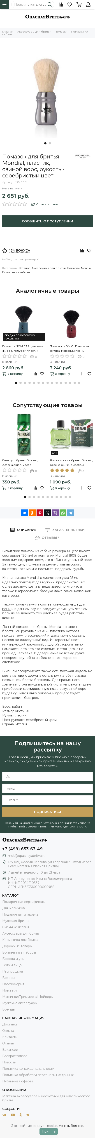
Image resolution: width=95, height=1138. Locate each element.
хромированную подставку (45, 689)
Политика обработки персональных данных (38, 1075)
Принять (49, 1131)
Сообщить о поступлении (47, 221)
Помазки (73, 268)
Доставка (10, 1024)
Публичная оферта (17, 1081)
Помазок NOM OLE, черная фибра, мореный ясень (69, 348)
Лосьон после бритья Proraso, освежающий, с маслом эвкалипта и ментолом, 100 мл (71, 463)
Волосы (8, 978)
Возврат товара (15, 1056)
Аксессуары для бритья (49, 268)
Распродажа (12, 971)
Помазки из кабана (16, 272)
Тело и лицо (12, 965)
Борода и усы (13, 959)
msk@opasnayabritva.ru (27, 856)
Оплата (8, 1031)
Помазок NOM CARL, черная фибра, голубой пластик (22, 348)
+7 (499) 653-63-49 (22, 848)
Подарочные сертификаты (24, 902)
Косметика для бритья (20, 940)
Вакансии (10, 1050)
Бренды (8, 1009)
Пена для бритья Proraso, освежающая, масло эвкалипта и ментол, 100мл (21, 463)
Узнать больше (71, 1126)
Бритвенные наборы (19, 952)
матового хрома (25, 676)
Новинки (9, 990)
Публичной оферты (22, 826)
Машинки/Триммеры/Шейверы (27, 997)
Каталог (24, 268)
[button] (45, 143)
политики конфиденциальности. (63, 826)
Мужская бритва (15, 921)
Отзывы (8, 1043)
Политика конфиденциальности (28, 1069)
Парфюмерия (13, 984)
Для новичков (13, 908)
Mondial (86, 268)
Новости (9, 1062)
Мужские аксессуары (19, 1003)
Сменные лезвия (15, 927)
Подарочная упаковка (20, 914)
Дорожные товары (17, 946)
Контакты (10, 1037)
